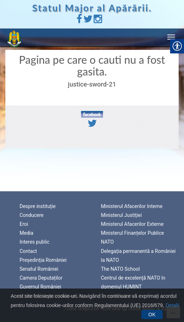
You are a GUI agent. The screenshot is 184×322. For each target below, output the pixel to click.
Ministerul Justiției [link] (121, 215)
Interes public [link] (34, 242)
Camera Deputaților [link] (41, 278)
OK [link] (152, 314)
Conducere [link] (31, 215)
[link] (79, 21)
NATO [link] (107, 242)
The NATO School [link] (120, 269)
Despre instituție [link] (38, 206)
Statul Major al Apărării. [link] (92, 8)
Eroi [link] (24, 224)
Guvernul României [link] (40, 287)
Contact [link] (28, 251)
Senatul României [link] (39, 269)
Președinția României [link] (43, 260)
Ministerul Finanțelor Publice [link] (132, 233)
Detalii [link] (172, 305)
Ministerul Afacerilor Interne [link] (132, 206)
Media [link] (26, 233)
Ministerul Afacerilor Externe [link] (132, 224)
